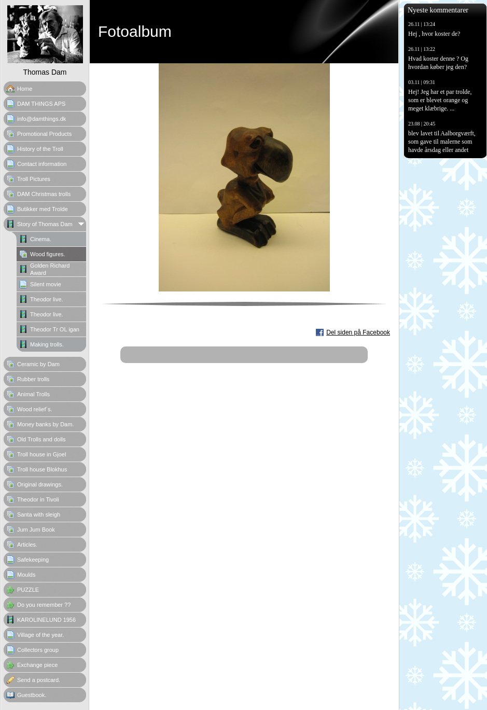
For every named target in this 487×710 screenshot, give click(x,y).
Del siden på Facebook (358, 332)
